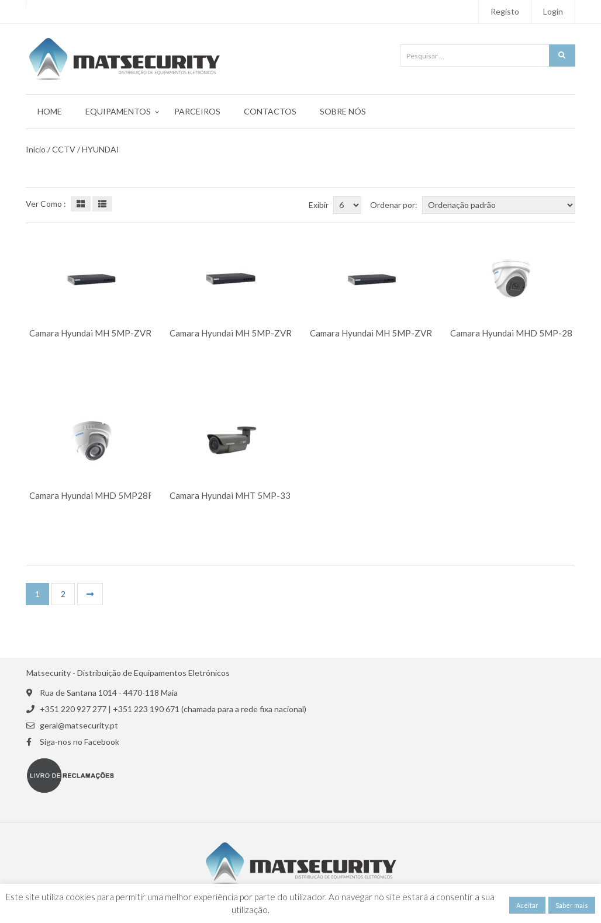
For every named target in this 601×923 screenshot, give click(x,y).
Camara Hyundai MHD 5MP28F (91, 495)
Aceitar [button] (527, 905)
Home (49, 111)
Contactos (270, 111)
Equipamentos (118, 111)
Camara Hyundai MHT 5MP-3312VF (241, 495)
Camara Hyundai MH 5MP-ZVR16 (95, 333)
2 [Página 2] (63, 594)
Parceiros (197, 111)
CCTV (63, 149)
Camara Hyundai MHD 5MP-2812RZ (522, 333)
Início (36, 149)
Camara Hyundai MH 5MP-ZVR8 (373, 333)
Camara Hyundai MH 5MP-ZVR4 (233, 333)
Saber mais (571, 905)
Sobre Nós (343, 111)
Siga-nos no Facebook (79, 742)
